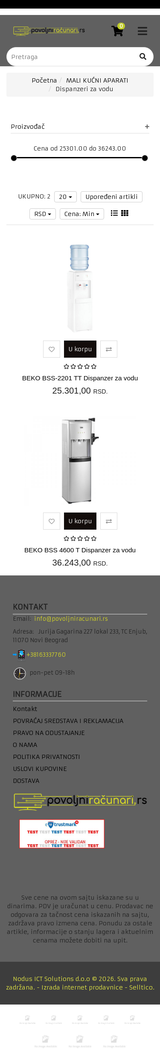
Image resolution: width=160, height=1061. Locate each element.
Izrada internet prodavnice (82, 987)
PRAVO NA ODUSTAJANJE (48, 733)
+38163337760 (52, 654)
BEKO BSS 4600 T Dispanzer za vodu (80, 550)
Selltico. (141, 987)
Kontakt (25, 709)
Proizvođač (80, 126)
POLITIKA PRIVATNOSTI (46, 757)
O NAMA (25, 745)
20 (65, 197)
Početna (44, 80)
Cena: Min (81, 214)
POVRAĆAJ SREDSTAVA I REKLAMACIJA (68, 721)
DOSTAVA (26, 781)
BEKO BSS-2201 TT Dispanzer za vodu (80, 378)
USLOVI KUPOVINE (40, 769)
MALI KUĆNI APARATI (97, 80)
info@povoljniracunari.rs (71, 618)
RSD (42, 214)
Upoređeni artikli (111, 197)
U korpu (80, 349)
